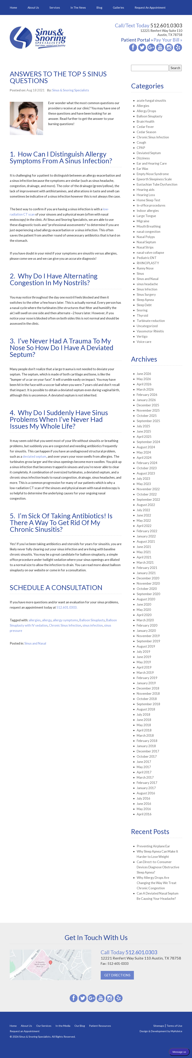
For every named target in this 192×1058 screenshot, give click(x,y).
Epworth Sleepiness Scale (154, 179)
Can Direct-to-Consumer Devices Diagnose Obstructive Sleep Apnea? (158, 867)
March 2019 (145, 672)
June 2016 (144, 804)
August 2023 (146, 473)
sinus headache (147, 284)
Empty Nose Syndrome (153, 174)
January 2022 (146, 536)
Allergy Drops (146, 111)
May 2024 (144, 452)
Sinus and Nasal (35, 643)
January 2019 (146, 683)
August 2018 (146, 709)
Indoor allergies (148, 211)
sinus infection (92, 625)
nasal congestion (148, 232)
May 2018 (144, 725)
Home (13, 7)
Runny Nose (145, 268)
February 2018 (147, 741)
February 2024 (147, 463)
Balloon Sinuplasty (92, 620)
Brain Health (145, 121)
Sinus (140, 273)
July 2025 (143, 426)
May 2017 (144, 767)
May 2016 (144, 809)
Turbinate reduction (151, 321)
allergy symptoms (65, 620)
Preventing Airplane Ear (153, 846)
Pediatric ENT (147, 258)
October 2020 (147, 589)
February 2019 (147, 678)
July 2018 (143, 714)
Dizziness (143, 158)
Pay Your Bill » (168, 40)
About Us (33, 7)
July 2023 (143, 479)
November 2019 (148, 636)
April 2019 (144, 667)
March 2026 (145, 389)
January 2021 (146, 573)
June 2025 (144, 431)
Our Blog (79, 1025)
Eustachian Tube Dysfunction (157, 184)
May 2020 (144, 610)
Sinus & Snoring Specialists (70, 90)
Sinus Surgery (146, 294)
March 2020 (145, 620)
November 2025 (148, 410)
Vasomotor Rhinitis (150, 331)
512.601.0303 (129, 952)
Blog (99, 7)
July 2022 (143, 510)
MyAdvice (176, 1031)
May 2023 (144, 484)
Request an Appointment (150, 7)
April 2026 (144, 384)
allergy (47, 620)
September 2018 (148, 704)
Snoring (142, 310)
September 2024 (148, 442)
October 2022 (147, 494)
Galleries (118, 7)
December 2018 (148, 688)
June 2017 (144, 762)
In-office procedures (151, 205)
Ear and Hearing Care (152, 163)
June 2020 (144, 604)
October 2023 (147, 468)
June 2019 (144, 657)
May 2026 (144, 379)
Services (55, 7)
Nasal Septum (146, 242)
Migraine (143, 221)
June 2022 (144, 515)
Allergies (143, 106)
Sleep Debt (144, 305)
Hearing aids (145, 190)
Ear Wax (142, 169)
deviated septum (34, 456)
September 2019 (148, 641)
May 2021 (144, 552)
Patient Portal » (137, 40)
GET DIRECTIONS (117, 975)
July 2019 (143, 652)
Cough (141, 142)
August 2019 (146, 646)
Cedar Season (146, 132)
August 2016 (146, 793)
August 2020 (146, 599)
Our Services (43, 1025)
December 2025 (148, 405)
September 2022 (148, 499)
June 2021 (144, 547)
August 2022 (146, 505)
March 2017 (145, 777)
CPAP (141, 148)
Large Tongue (146, 216)
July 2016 (143, 798)
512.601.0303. (66, 607)
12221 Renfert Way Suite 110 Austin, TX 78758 (161, 33)
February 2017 (147, 783)
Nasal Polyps (146, 237)
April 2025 (144, 437)
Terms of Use (174, 1025)
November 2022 (148, 489)
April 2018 (144, 730)
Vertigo (142, 336)
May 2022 (144, 520)
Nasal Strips (145, 247)
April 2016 (144, 814)
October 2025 (147, 416)
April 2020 (144, 615)
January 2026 (146, 400)
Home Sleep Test (148, 200)
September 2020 (148, 594)
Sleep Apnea (145, 300)
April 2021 (144, 557)
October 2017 (147, 756)
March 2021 (145, 562)
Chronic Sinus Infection (65, 625)
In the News (78, 7)
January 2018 (146, 746)
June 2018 (144, 720)
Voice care (144, 342)
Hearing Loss (146, 195)
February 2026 (147, 395)
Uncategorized (147, 326)
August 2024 (146, 447)
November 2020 (148, 583)
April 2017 (144, 772)
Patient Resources (100, 1025)
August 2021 (146, 541)
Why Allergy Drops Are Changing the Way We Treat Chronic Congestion (156, 883)
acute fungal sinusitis (151, 100)
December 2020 (148, 578)
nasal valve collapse (150, 252)
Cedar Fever (145, 127)
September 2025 (148, 421)
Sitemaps (158, 1025)
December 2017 (148, 751)
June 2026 (144, 374)
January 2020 (146, 631)
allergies (35, 620)
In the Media (63, 1025)
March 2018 (145, 735)
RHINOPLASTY (148, 263)
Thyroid (142, 315)
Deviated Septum (149, 153)
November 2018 (148, 693)
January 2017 (146, 788)
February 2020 (147, 625)
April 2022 (144, 526)
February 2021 (147, 568)
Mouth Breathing (149, 226)
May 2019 (144, 662)
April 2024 (144, 458)
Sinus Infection (147, 289)
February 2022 (147, 531)
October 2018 (147, 699)
